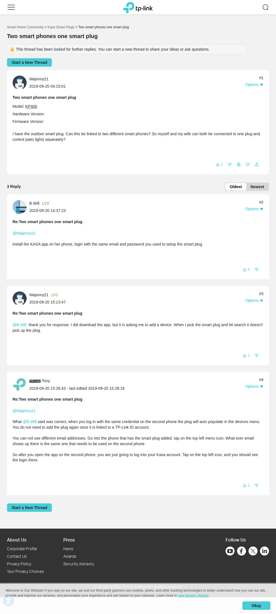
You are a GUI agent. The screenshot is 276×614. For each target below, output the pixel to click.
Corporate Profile (22, 549)
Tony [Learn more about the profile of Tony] (46, 381)
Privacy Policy (19, 563)
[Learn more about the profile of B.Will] (21, 206)
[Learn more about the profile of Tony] (21, 384)
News (68, 549)
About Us (16, 540)
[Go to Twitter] (253, 552)
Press (69, 540)
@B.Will (20, 325)
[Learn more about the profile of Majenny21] (21, 82)
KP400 (31, 106)
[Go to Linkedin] (264, 551)
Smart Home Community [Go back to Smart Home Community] (25, 27)
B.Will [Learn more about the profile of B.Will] (34, 203)
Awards (69, 556)
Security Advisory (78, 563)
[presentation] (20, 83)
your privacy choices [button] (193, 595)
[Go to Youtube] (230, 551)
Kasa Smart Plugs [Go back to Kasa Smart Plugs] (61, 27)
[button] (11, 7)
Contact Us (17, 556)
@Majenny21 (24, 233)
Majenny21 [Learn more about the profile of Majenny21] (39, 79)
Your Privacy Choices (25, 571)
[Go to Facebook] (241, 551)
